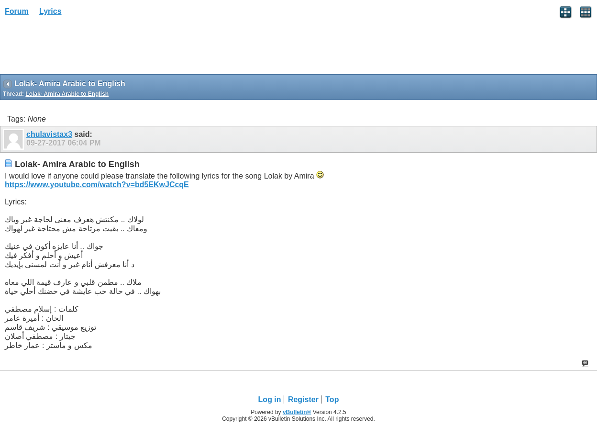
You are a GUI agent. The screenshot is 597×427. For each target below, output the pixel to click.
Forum (17, 11)
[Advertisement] (76, 48)
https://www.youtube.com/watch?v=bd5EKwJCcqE (97, 184)
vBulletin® (297, 412)
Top (332, 399)
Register (303, 399)
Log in (269, 399)
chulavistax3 (49, 134)
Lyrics (50, 11)
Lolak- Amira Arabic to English (67, 93)
